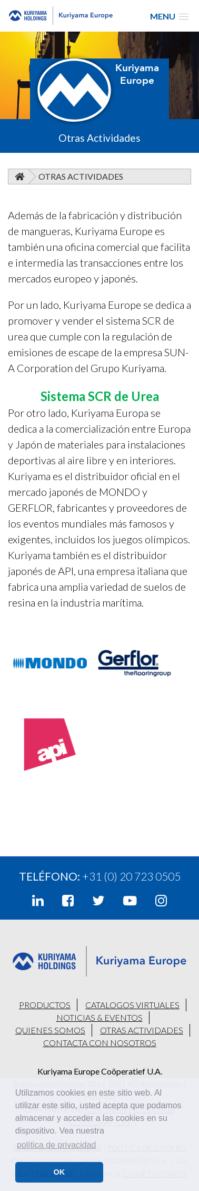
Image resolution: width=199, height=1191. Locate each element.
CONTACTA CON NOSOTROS (99, 1043)
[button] (169, 16)
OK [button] (59, 1172)
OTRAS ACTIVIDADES (141, 1030)
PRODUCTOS (45, 1005)
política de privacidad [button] (56, 1144)
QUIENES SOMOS (50, 1030)
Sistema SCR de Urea (100, 396)
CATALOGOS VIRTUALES (132, 1005)
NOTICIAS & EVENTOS (99, 1017)
